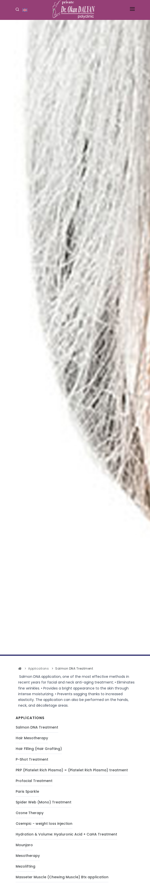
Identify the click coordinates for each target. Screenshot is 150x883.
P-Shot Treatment (32, 759)
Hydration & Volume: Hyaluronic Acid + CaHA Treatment (66, 834)
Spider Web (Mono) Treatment (43, 802)
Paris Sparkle (27, 791)
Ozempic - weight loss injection (44, 823)
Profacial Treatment (34, 780)
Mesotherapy (28, 855)
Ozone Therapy (30, 812)
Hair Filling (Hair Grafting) (39, 748)
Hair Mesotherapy (32, 738)
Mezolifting (25, 866)
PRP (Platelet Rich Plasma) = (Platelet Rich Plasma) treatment (72, 770)
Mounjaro (24, 844)
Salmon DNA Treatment (37, 727)
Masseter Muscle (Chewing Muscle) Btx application (62, 877)
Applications (38, 668)
